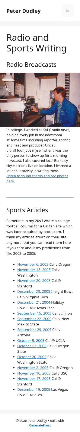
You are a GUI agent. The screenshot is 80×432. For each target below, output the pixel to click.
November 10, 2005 (34, 373)
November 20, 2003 (34, 280)
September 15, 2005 (34, 313)
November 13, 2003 (34, 269)
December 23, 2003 (33, 291)
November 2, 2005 (32, 367)
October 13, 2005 (32, 345)
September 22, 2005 (34, 318)
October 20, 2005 (32, 356)
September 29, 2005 (34, 329)
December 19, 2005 (33, 389)
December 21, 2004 (33, 302)
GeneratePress (40, 425)
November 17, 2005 (34, 378)
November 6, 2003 (32, 264)
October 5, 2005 (30, 340)
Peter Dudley (23, 10)
